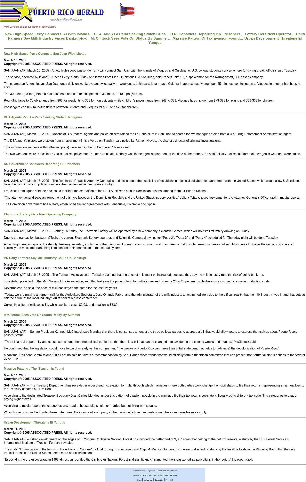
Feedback (169, 480)
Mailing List (148, 480)
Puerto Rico (147, 475)
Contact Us (159, 480)
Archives (173, 475)
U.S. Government (161, 475)
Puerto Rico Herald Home (167, 471)
